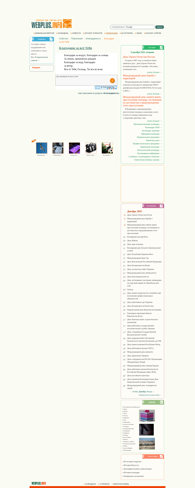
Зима (124, 409)
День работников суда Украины (139, 302)
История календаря (130, 473)
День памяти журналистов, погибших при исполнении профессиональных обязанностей (144, 296)
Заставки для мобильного (131, 407)
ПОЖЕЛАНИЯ (111, 33)
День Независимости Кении (138, 265)
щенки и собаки (128, 441)
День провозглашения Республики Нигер (143, 344)
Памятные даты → (154, 140)
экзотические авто (128, 444)
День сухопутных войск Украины (140, 269)
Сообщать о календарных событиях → (145, 156)
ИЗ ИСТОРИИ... (127, 33)
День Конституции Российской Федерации (144, 262)
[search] (132, 27)
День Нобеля (132, 241)
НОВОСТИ (76, 33)
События (63, 38)
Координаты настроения (133, 476)
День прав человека (135, 244)
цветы (125, 439)
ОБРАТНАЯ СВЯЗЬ (121, 484)
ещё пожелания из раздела (98, 93)
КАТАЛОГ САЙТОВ (152, 33)
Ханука (130, 290)
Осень (125, 415)
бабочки (125, 418)
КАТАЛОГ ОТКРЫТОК (93, 33)
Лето (124, 413)
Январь (149, 392)
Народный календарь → (151, 134)
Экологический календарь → (149, 150)
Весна (125, 411)
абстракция (126, 450)
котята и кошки (128, 424)
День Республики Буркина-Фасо (140, 254)
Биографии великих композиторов (137, 469)
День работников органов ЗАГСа (140, 348)
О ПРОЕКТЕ (104, 484)
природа (125, 433)
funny (124, 446)
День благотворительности (138, 277)
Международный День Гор (138, 258)
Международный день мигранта (140, 352)
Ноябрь (136, 392)
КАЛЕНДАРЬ (62, 33)
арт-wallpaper (127, 448)
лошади (125, 426)
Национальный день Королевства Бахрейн (144, 310)
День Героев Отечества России (139, 215)
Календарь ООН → (153, 127)
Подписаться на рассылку (150, 395)
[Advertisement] (97, 9)
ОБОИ (138, 33)
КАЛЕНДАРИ (90, 484)
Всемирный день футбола (137, 237)
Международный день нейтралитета (141, 273)
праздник (126, 431)
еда (124, 420)
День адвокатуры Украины (138, 356)
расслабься (126, 437)
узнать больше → (154, 72)
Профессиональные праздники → (147, 143)
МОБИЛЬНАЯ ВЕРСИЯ (44, 33)
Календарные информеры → (149, 153)
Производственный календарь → (148, 124)
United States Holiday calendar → (148, 160)
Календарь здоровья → (152, 131)
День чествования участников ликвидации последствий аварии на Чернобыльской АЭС (144, 283)
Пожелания (77, 38)
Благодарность (93, 38)
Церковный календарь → (151, 147)
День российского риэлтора (138, 376)
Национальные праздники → (149, 137)
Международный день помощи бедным (143, 366)
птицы (125, 435)
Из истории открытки (131, 462)
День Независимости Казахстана (140, 306)
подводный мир (128, 428)
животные (126, 422)
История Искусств (130, 465)
